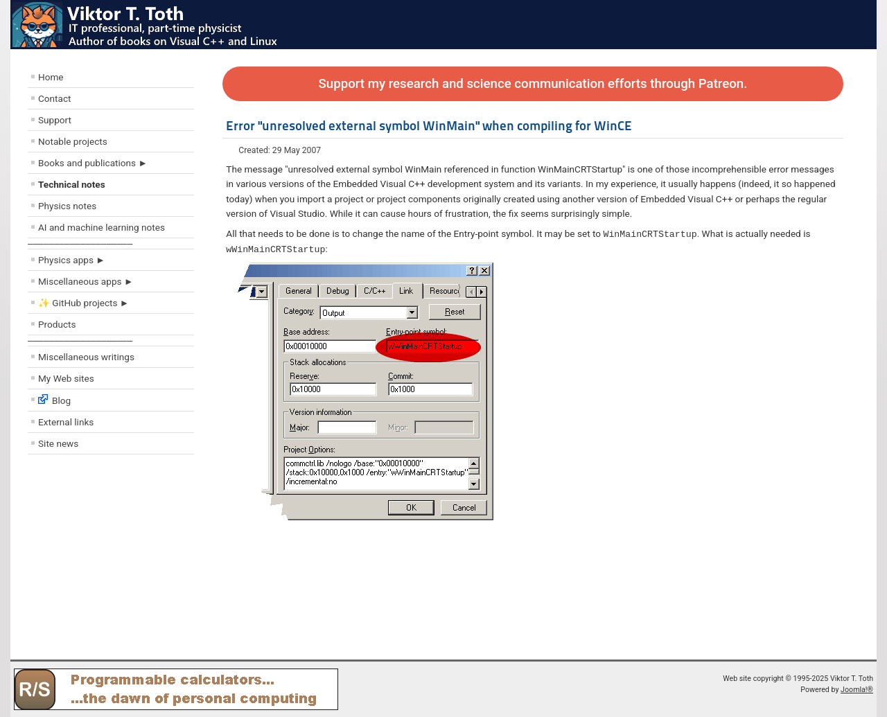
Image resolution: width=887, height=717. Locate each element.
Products (57, 324)
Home (51, 76)
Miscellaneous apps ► (85, 281)
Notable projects (72, 141)
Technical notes (71, 184)
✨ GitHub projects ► (83, 302)
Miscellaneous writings (86, 356)
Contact (54, 98)
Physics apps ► (71, 259)
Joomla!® (857, 689)
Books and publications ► (93, 162)
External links (66, 421)
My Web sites (66, 378)
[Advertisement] (110, 560)
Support (54, 119)
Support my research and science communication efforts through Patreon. (533, 83)
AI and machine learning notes (101, 227)
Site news (58, 443)
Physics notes (67, 205)
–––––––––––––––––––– (80, 243)
